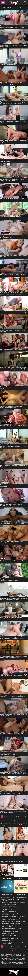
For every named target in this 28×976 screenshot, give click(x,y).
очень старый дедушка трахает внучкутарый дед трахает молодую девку (13, 942)
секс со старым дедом (8, 933)
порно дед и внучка (7, 909)
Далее (14, 820)
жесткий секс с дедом (8, 914)
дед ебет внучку (12, 904)
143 (26, 816)
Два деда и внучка (7, 930)
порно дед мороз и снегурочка (10, 936)
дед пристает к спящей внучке (10, 938)
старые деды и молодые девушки (11, 923)
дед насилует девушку (8, 940)
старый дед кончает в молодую (10, 913)
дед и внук (4, 919)
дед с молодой (6, 921)
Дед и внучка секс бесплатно (10, 931)
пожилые (16, 902)
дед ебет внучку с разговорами (10, 907)
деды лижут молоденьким (9, 911)
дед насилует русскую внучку (10, 924)
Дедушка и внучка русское (9, 906)
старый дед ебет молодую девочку (11, 928)
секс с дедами (13, 919)
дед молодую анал (19, 918)
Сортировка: (23, 7)
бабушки (10, 902)
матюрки (4, 904)
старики (4, 902)
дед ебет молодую (7, 918)
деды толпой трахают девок (9, 935)
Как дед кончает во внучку (19, 921)
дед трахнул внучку (7, 926)
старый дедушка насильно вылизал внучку (13, 916)
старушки (24, 902)
